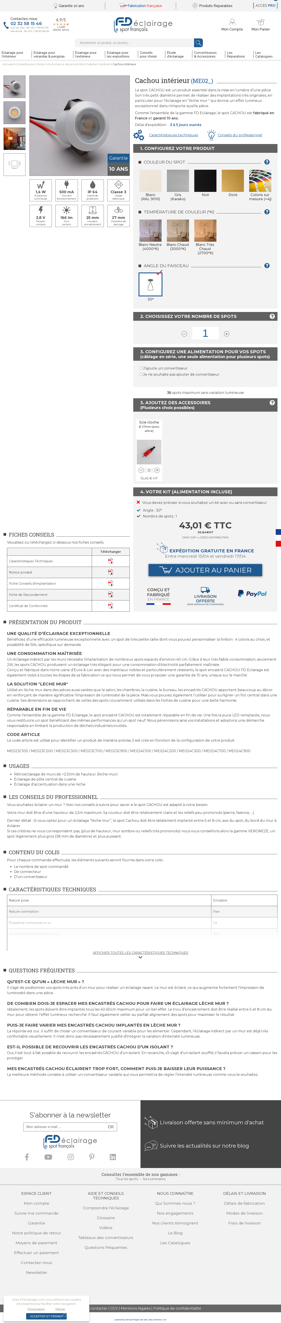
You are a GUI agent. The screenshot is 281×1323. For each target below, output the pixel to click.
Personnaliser (36, 1309)
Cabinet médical (98, 64)
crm (164, 1320)
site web (143, 1320)
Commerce (65, 64)
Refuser (60, 1309)
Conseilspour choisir (30, 64)
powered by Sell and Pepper (127, 1320)
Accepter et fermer (46, 1316)
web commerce (155, 1320)
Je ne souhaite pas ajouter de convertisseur (181, 374)
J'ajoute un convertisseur (165, 368)
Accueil (8, 64)
